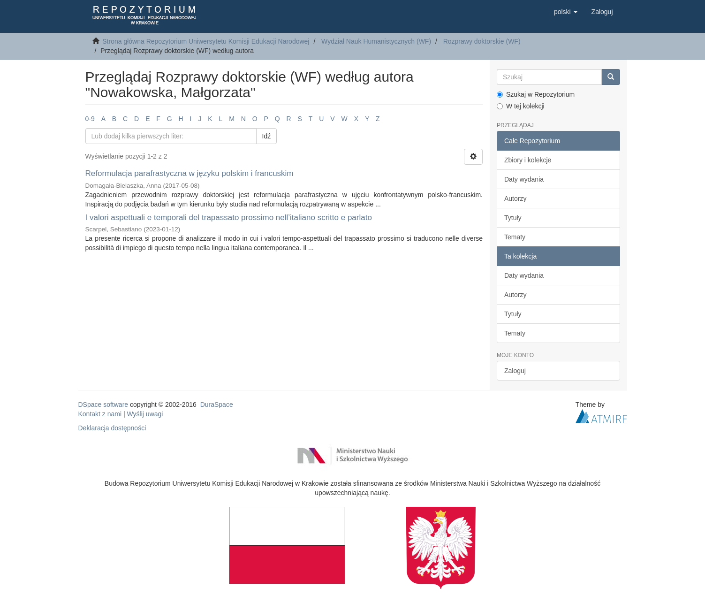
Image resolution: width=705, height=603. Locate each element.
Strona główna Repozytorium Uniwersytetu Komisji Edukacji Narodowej (205, 41)
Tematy (514, 237)
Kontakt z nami (100, 414)
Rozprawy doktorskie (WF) (482, 41)
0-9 (90, 118)
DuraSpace (216, 404)
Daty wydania (524, 179)
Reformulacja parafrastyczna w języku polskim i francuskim (189, 173)
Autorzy (515, 198)
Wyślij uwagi (145, 414)
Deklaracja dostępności (112, 428)
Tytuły (513, 217)
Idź (266, 136)
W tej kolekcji (521, 106)
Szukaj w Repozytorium (536, 94)
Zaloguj (515, 370)
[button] (565, 11)
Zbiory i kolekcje (527, 160)
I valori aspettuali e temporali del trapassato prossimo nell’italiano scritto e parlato (228, 217)
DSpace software (103, 404)
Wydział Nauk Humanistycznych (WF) (376, 41)
